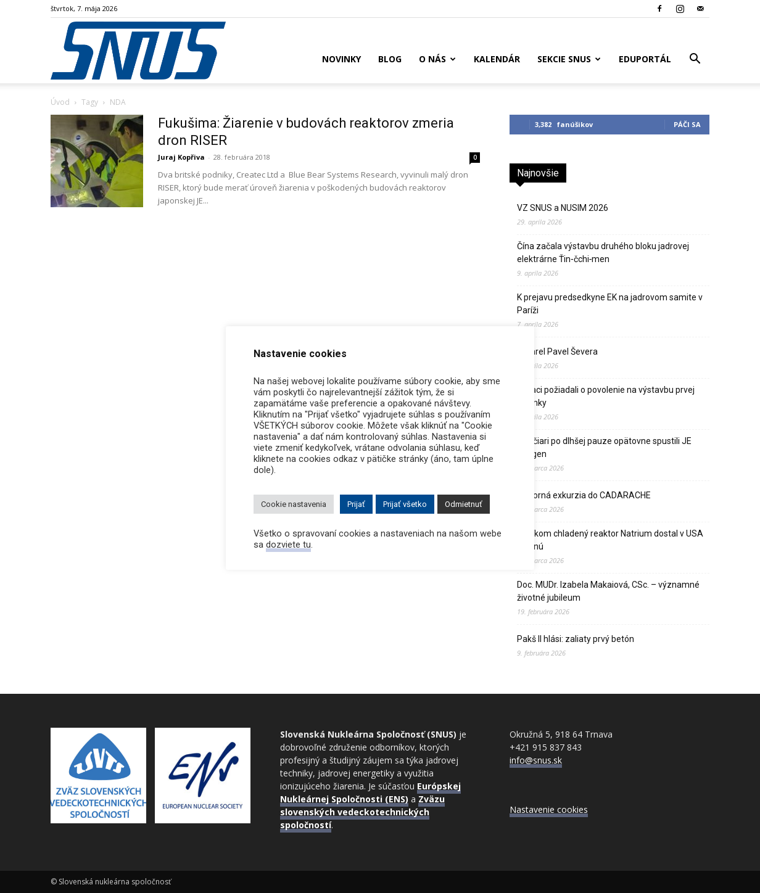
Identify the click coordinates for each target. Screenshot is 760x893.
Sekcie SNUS (569, 59)
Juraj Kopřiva (181, 157)
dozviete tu (288, 544)
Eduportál (645, 59)
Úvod (60, 102)
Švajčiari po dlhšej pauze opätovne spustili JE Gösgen (604, 447)
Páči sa (687, 124)
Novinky (341, 59)
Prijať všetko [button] (405, 504)
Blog (390, 59)
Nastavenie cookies (549, 809)
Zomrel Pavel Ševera (557, 351)
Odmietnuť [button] (463, 504)
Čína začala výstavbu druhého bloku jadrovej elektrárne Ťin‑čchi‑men (603, 252)
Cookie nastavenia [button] (293, 504)
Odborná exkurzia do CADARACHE (584, 495)
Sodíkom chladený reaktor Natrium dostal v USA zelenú (610, 540)
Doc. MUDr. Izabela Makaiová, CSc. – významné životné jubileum (608, 591)
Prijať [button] (356, 504)
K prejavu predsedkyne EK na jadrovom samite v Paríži (610, 303)
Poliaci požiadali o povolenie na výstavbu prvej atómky (606, 396)
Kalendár (497, 59)
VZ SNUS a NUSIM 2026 (562, 208)
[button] (694, 60)
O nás (437, 59)
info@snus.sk (536, 760)
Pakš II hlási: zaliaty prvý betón (575, 639)
